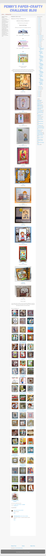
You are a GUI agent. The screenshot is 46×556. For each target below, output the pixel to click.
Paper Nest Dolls (39, 132)
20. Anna (22, 367)
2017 (39, 30)
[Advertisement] (23, 540)
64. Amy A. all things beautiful (15, 501)
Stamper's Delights (40, 137)
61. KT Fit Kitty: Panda (15, 492)
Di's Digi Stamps (39, 111)
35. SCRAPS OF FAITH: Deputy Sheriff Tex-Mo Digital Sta (22, 410)
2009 (39, 96)
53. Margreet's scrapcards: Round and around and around (22, 465)
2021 (39, 24)
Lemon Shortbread (40, 126)
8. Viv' (23, 333)
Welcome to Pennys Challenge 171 (41, 83)
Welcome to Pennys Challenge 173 (41, 68)
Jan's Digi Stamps (40, 119)
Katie (23, 124)
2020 (39, 26)
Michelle (23, 243)
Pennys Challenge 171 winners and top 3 (41, 72)
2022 (39, 23)
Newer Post (13, 545)
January (40, 89)
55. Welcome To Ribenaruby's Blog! (15, 475)
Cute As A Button (39, 110)
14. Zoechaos (22, 350)
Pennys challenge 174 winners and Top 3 (41, 48)
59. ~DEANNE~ (23, 483)
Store (23, 63)
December (41, 35)
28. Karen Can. (15, 392)
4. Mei (15, 324)
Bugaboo (38, 103)
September (41, 39)
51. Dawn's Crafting (30, 453)
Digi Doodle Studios (40, 112)
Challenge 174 (16, 505)
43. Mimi (15, 436)
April (40, 46)
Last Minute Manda (40, 121)
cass (14, 510)
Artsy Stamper (39, 102)
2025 (39, 19)
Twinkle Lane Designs (40, 142)
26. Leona (23, 384)
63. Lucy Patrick (30, 491)
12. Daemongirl (30, 341)
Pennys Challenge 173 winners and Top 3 (41, 56)
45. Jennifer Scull (30, 436)
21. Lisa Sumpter (30, 367)
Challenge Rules (8, 14)
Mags (23, 184)
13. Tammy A (15, 350)
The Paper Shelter (40, 140)
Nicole (23, 263)
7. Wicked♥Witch (15, 333)
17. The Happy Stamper (22, 359)
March (40, 86)
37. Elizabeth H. (15, 419)
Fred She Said (39, 116)
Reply (14, 519)
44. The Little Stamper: (22, 437)
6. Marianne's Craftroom (30, 325)
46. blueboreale (15, 445)
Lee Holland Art (39, 125)
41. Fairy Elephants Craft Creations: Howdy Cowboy (22, 428)
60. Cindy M (30, 483)
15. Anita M (30, 350)
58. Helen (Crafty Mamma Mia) (15, 483)
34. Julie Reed (15, 409)
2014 (39, 34)
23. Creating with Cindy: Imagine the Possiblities (23, 376)
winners (38, 144)
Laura (23, 144)
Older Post (32, 545)
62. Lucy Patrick (23, 491)
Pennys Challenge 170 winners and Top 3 (41, 79)
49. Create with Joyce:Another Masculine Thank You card (15, 455)
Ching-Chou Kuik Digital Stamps (39, 105)
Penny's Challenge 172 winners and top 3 (41, 64)
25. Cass (15, 384)
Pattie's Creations (40, 133)
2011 (39, 93)
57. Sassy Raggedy (30, 474)
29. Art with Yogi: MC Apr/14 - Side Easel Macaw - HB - (22, 393)
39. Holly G (30, 419)
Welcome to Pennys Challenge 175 (41, 52)
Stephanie (23, 282)
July (40, 42)
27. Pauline (30, 384)
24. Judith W (30, 375)
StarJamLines (39, 139)
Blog (23, 64)
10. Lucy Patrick (15, 341)
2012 (39, 92)
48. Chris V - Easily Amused (30, 445)
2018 (39, 28)
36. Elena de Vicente (30, 409)
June (40, 43)
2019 (39, 27)
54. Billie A (30, 464)
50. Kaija (22, 453)
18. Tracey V (30, 358)
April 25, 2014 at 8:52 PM (19, 510)
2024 (39, 20)
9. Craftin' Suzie (30, 333)
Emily (23, 90)
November (41, 36)
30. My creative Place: (30, 393)
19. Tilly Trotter (15, 367)
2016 (39, 31)
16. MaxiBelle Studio (15, 358)
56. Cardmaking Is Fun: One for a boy (22, 475)
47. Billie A (23, 445)
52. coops (15, 464)
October (40, 38)
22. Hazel (15, 375)
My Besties (39, 131)
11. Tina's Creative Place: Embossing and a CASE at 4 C (22, 342)
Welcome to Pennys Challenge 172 (41, 76)
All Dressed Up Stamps (39, 101)
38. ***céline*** (22, 419)
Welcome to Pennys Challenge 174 (41, 60)
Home (3, 14)
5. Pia (23, 324)
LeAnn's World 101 (40, 123)
